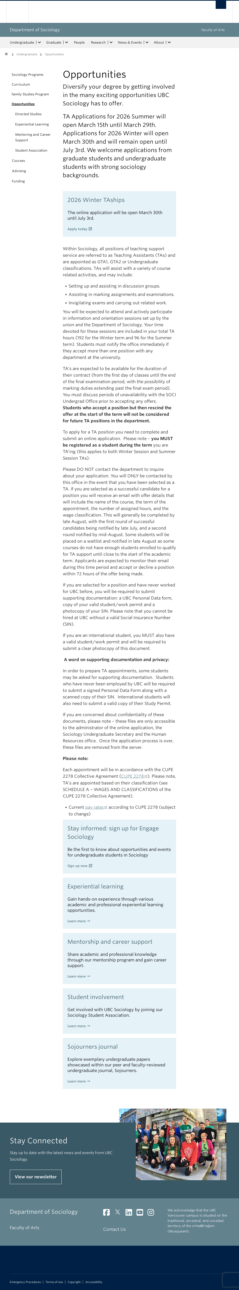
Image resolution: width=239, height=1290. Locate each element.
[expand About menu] (169, 42)
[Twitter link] (119, 1213)
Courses (18, 161)
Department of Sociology (35, 29)
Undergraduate (22, 42)
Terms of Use (54, 1282)
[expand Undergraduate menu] (39, 42)
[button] (6, 75)
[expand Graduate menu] (66, 42)
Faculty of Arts (213, 30)
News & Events (130, 42)
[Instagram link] (153, 1213)
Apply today (77, 229)
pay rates (94, 807)
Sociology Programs (27, 74)
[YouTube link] (142, 1213)
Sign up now (77, 866)
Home (6, 53)
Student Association (31, 150)
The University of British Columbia (21, 12)
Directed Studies (28, 114)
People (79, 42)
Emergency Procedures (25, 1282)
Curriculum (21, 84)
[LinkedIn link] (131, 1213)
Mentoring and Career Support (33, 137)
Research (98, 42)
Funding (18, 181)
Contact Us (114, 1229)
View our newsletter (36, 1176)
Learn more (76, 921)
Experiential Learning (32, 124)
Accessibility (93, 1282)
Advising (19, 171)
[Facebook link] (108, 1213)
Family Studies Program (30, 94)
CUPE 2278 (132, 776)
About (159, 42)
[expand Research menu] (111, 42)
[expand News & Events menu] (147, 42)
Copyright (74, 1282)
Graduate (53, 42)
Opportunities (23, 104)
